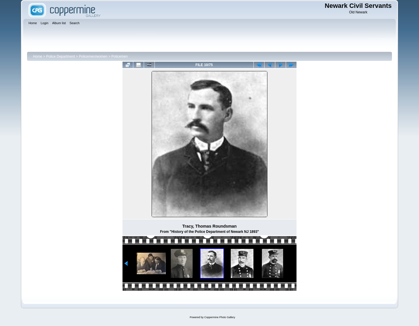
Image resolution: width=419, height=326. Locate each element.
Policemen (119, 56)
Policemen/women (93, 56)
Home (37, 56)
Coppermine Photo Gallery (219, 317)
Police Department (60, 56)
